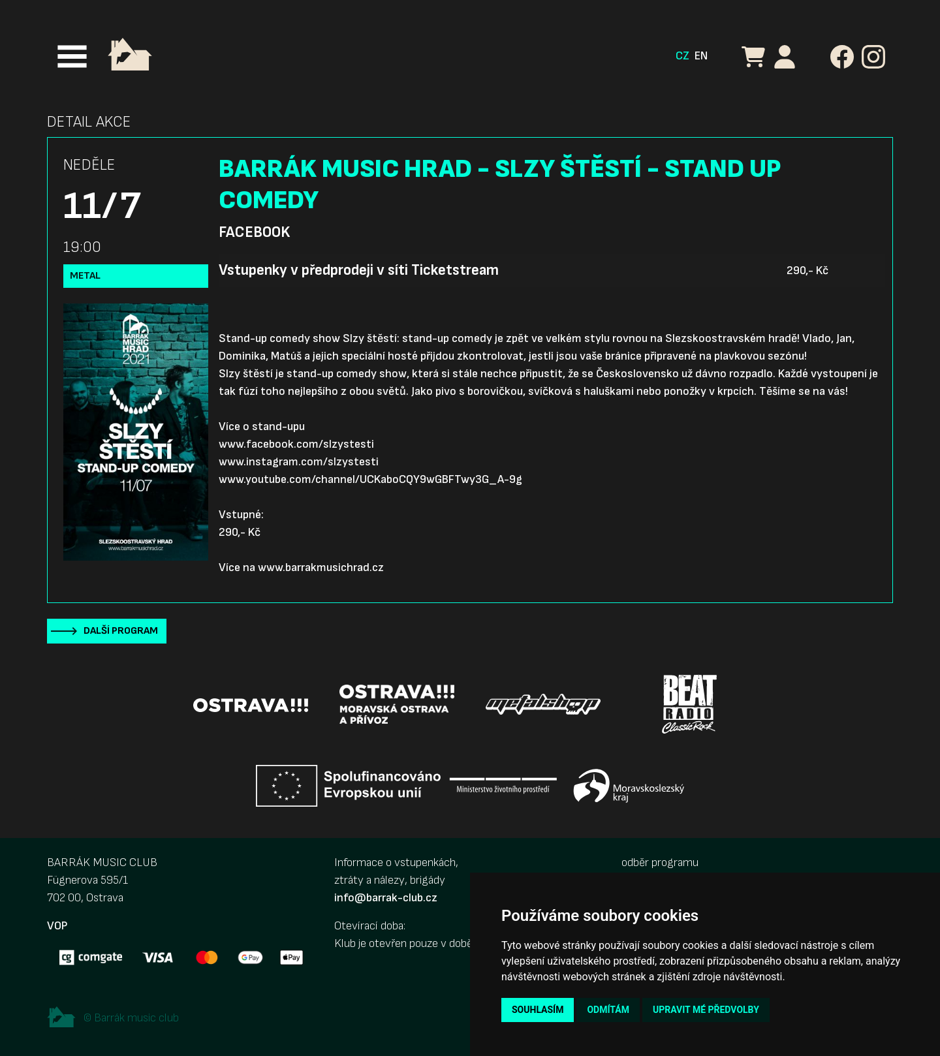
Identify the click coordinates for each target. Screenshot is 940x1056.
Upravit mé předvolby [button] (706, 1009)
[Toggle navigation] (72, 56)
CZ (682, 56)
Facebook (254, 232)
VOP (57, 926)
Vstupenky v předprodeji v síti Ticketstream (359, 270)
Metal (85, 276)
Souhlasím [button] (537, 1009)
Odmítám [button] (608, 1009)
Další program (121, 631)
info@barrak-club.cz (385, 898)
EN (701, 56)
